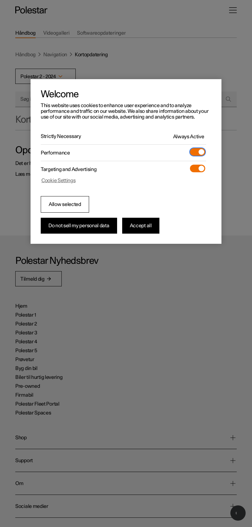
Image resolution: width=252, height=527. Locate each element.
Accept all (141, 225)
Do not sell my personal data (78, 225)
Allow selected (65, 204)
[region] (126, 161)
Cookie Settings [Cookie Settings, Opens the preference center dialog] (58, 180)
